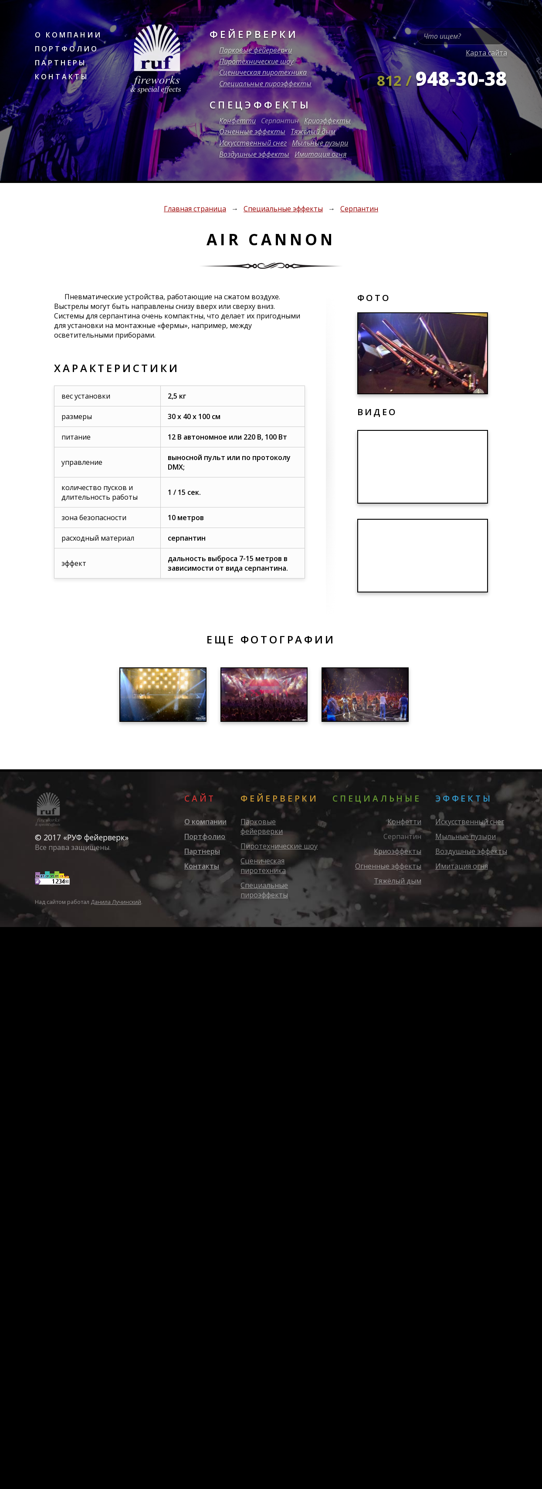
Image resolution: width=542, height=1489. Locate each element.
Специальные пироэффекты (265, 83)
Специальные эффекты (283, 208)
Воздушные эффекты (254, 154)
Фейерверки (254, 34)
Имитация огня (320, 154)
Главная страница (195, 208)
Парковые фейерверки (255, 50)
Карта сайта (486, 53)
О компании (68, 35)
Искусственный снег (253, 143)
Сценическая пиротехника (263, 72)
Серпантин (280, 120)
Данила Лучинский (116, 902)
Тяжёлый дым (313, 131)
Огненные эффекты (252, 131)
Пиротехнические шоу (256, 61)
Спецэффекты (260, 105)
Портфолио (66, 49)
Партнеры (61, 63)
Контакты (62, 76)
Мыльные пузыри (320, 143)
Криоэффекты (327, 120)
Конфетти (237, 120)
